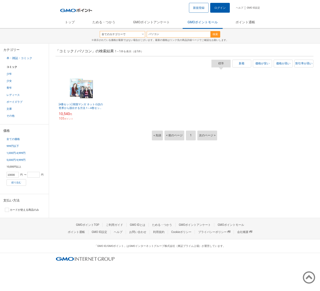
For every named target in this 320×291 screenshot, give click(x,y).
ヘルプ (239, 7)
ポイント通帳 (245, 22)
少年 (9, 73)
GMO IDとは (137, 224)
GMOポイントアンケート (151, 22)
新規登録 (198, 7)
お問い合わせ (137, 232)
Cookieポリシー (181, 232)
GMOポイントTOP (87, 224)
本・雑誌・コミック (19, 58)
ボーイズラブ (14, 101)
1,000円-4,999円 (16, 152)
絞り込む (16, 182)
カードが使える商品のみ (22, 210)
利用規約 (158, 232)
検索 (215, 34)
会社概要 (244, 232)
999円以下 (13, 146)
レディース (13, 94)
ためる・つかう (103, 22)
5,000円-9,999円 (16, 159)
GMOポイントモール (203, 22)
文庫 (9, 108)
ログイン (220, 7)
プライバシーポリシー (214, 232)
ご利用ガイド (114, 224)
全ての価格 (13, 139)
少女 (9, 80)
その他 (10, 115)
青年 (9, 87)
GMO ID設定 (253, 7)
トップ (70, 22)
